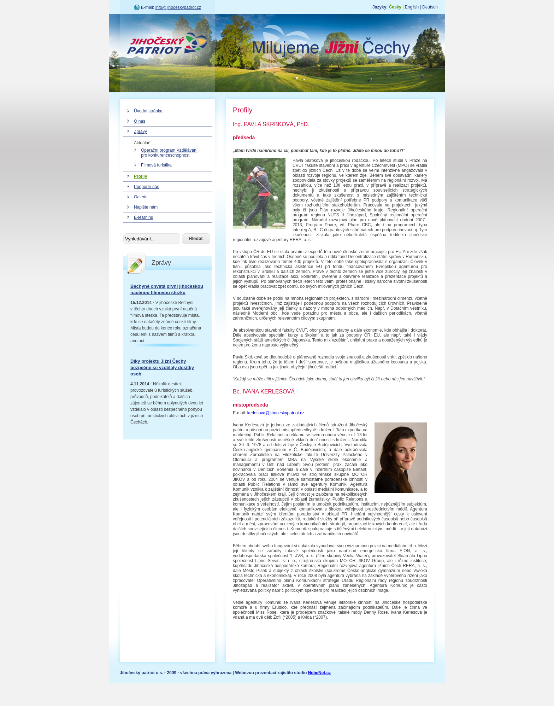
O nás (139, 121)
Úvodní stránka (148, 111)
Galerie (141, 196)
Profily (140, 176)
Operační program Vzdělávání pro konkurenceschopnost (169, 153)
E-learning (143, 217)
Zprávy (140, 131)
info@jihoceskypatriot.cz (178, 7)
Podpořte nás (146, 186)
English (412, 7)
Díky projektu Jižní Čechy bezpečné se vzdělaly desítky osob (162, 367)
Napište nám (146, 207)
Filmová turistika (156, 165)
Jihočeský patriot (167, 44)
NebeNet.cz (319, 672)
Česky (395, 7)
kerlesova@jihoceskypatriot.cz (276, 412)
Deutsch (430, 7)
